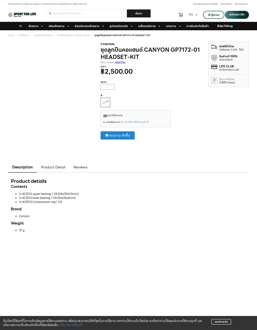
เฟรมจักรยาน (56, 26)
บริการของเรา (241, 4)
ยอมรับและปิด (221, 322)
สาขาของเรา (226, 4)
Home (11, 35)
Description (22, 167)
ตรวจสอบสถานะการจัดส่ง (205, 4)
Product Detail (53, 167)
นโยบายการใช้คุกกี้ (71, 324)
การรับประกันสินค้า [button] (197, 26)
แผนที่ (144, 122)
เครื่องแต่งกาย (147, 26)
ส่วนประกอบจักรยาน (87, 26)
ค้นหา (138, 13)
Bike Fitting (225, 26)
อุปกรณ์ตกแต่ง (119, 26)
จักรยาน (33, 26)
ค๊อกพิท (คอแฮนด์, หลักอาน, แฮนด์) (73, 35)
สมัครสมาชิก (237, 14)
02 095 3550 (130, 122)
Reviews (80, 167)
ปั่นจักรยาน (24, 35)
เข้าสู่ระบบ (213, 15)
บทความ (171, 26)
